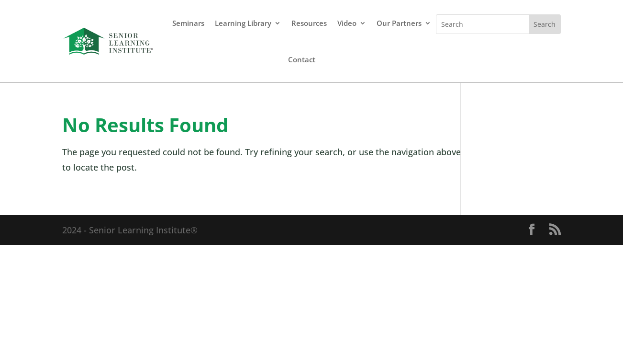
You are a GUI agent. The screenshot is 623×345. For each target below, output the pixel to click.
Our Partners (399, 23)
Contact (301, 59)
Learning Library (243, 23)
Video (346, 23)
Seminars (188, 23)
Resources (309, 23)
